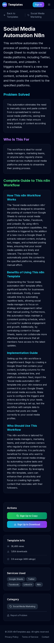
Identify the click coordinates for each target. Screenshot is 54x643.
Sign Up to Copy (27, 515)
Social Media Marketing (22, 606)
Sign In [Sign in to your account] (38, 4)
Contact (45, 637)
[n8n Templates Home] (12, 4)
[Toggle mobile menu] (49, 4)
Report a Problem (17, 615)
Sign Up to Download (27, 524)
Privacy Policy (11, 637)
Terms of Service (30, 637)
